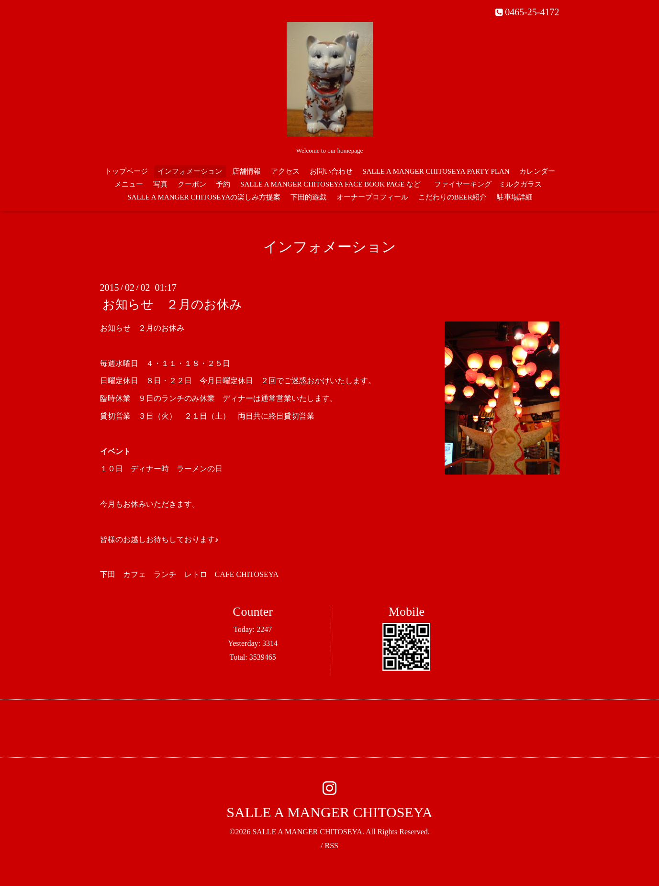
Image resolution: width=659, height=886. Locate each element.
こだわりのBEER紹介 (452, 197)
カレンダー (537, 171)
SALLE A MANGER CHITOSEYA (329, 812)
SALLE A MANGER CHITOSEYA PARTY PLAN (435, 171)
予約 (223, 184)
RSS (331, 846)
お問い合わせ (331, 171)
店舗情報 (246, 171)
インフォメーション (189, 171)
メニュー (128, 184)
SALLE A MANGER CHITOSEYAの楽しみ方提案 (203, 197)
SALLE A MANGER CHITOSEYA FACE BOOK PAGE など (330, 184)
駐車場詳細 (515, 197)
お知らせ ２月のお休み (172, 304)
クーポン (192, 184)
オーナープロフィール (372, 197)
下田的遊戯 (308, 197)
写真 (160, 184)
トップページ (126, 171)
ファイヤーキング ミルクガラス (491, 184)
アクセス (285, 171)
